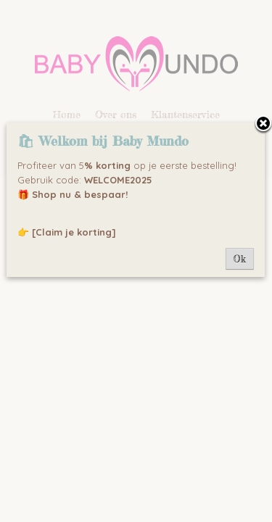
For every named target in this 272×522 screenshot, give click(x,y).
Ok (240, 259)
